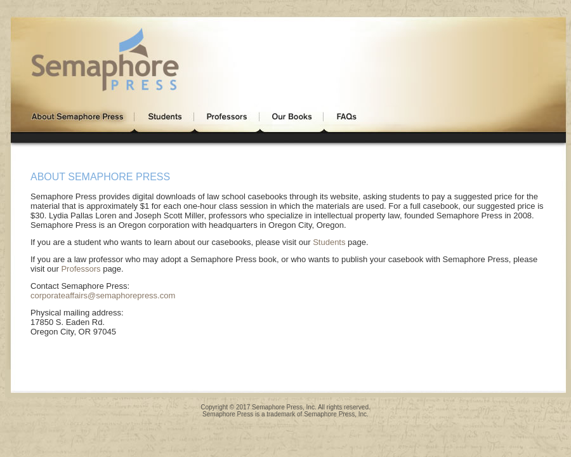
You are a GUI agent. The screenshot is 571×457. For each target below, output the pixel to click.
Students (329, 242)
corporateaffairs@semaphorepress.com (102, 295)
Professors (80, 269)
